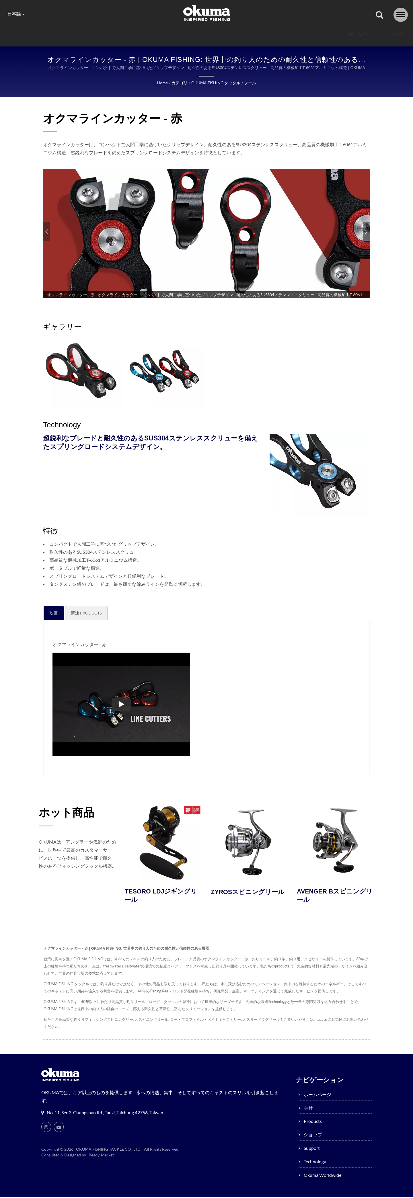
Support (230, 34)
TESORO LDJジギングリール (163, 897)
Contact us (320, 1021)
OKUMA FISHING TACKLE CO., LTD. (109, 1150)
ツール (249, 83)
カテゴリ (180, 83)
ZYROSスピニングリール (246, 897)
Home (162, 83)
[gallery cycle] (206, 295)
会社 (114, 34)
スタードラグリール (264, 1021)
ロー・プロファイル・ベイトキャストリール (208, 1021)
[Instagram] (46, 1128)
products (151, 34)
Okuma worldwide (327, 34)
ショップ (191, 34)
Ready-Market (102, 1156)
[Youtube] (59, 1128)
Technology (273, 34)
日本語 (16, 13)
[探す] (379, 15)
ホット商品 (71, 812)
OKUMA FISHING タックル (215, 83)
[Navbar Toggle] (400, 15)
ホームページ (77, 34)
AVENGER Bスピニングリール (333, 897)
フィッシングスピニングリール (111, 1021)
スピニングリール (154, 1021)
